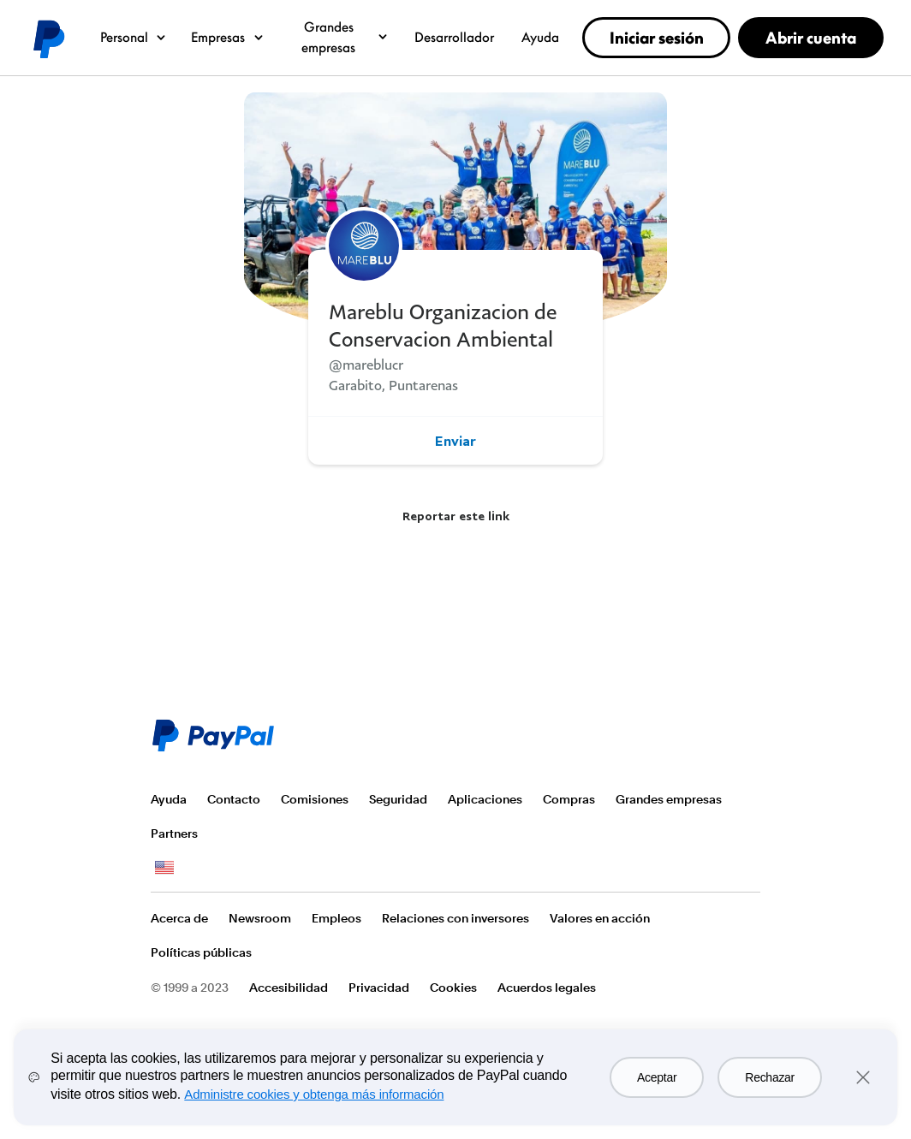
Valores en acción (600, 918)
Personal (134, 36)
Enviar (455, 440)
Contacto (233, 799)
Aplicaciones (485, 799)
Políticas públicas (201, 952)
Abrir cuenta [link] (810, 37)
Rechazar (770, 1077)
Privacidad (378, 987)
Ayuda (540, 36)
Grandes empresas (345, 37)
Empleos (336, 918)
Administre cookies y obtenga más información (314, 1094)
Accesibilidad (288, 987)
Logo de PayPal (47, 37)
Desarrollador (454, 36)
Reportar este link (455, 515)
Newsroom (260, 918)
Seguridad (398, 799)
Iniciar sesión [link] (657, 37)
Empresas (228, 36)
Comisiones (314, 799)
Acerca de (179, 918)
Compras (569, 799)
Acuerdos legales (546, 987)
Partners (174, 833)
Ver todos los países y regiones (164, 868)
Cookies (453, 987)
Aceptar (656, 1077)
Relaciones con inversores (455, 918)
